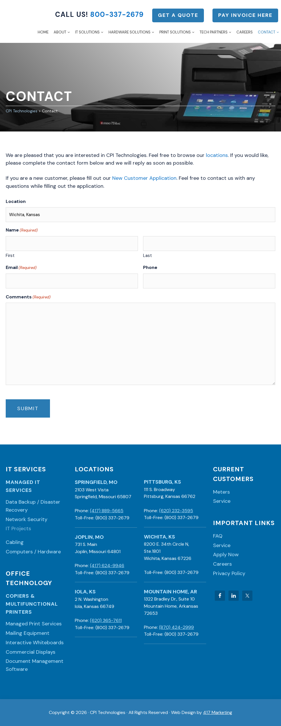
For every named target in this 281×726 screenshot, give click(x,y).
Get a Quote (178, 15)
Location (16, 201)
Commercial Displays (30, 652)
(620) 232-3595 (176, 511)
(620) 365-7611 (106, 620)
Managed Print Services (34, 623)
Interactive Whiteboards (35, 642)
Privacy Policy (229, 573)
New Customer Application (144, 178)
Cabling (15, 542)
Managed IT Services (23, 486)
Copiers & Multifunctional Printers (32, 604)
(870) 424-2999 (176, 627)
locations (217, 155)
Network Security (26, 519)
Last (147, 255)
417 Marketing (217, 712)
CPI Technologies (18, 21)
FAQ (217, 535)
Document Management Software (34, 665)
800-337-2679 (117, 14)
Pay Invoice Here (245, 15)
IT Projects (18, 528)
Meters (221, 491)
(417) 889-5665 (106, 511)
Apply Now (226, 554)
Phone (150, 267)
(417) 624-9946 (107, 566)
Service (221, 501)
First (10, 255)
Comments (28, 297)
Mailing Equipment (27, 633)
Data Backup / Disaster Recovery (33, 505)
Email (21, 267)
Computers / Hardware (33, 551)
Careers (222, 564)
